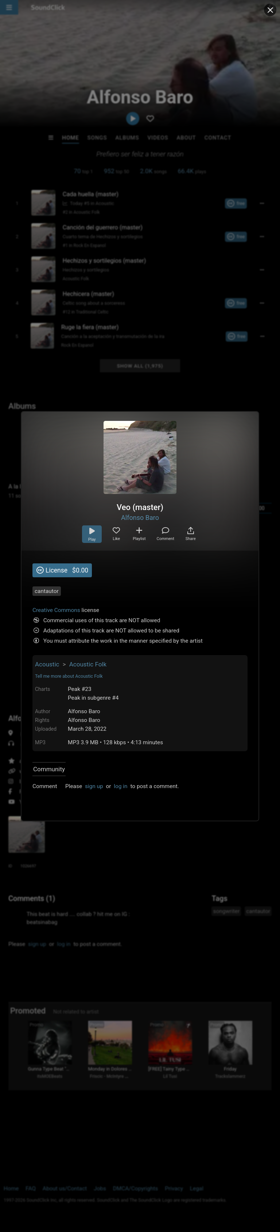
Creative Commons (56, 610)
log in (120, 786)
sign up (94, 786)
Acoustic (47, 664)
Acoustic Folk (87, 664)
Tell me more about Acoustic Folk (69, 676)
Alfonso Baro (140, 517)
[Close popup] (270, 10)
